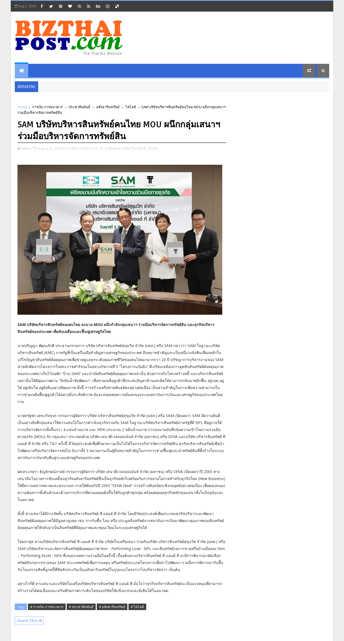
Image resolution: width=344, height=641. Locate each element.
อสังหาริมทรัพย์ (108, 106)
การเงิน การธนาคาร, (82, 148)
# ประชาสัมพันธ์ (81, 606)
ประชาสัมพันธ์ (79, 106)
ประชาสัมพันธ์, (110, 148)
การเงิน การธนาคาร (47, 106)
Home (22, 106)
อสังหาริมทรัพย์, (134, 148)
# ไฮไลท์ (137, 606)
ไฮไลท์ (131, 106)
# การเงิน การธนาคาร (46, 606)
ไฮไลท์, (153, 148)
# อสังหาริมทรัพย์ (112, 606)
